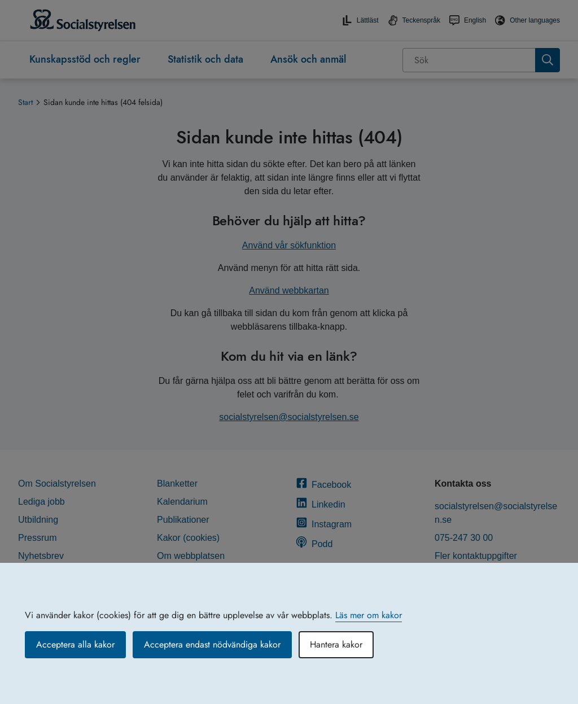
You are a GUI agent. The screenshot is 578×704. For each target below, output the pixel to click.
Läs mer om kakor (368, 615)
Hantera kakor (336, 644)
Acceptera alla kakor (75, 644)
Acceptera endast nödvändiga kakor (212, 644)
